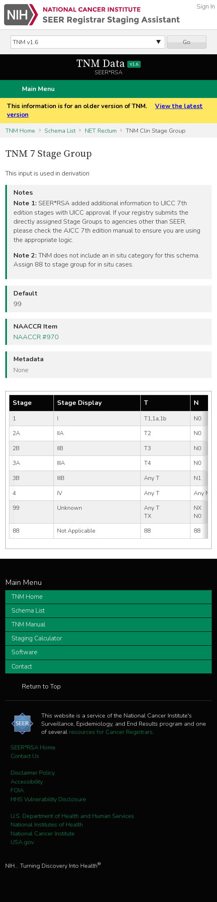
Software (24, 652)
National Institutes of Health (47, 824)
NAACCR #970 (36, 337)
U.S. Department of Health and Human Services (72, 816)
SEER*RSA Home (33, 747)
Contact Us (25, 756)
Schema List (59, 131)
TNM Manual (28, 624)
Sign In (206, 6)
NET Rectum (101, 131)
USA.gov (22, 842)
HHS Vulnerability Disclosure (48, 799)
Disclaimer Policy (33, 773)
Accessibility (27, 782)
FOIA (17, 790)
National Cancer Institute (43, 833)
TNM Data (108, 64)
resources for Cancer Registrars (111, 732)
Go (186, 42)
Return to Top (41, 686)
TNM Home (20, 131)
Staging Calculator (36, 638)
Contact (21, 666)
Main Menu (38, 88)
